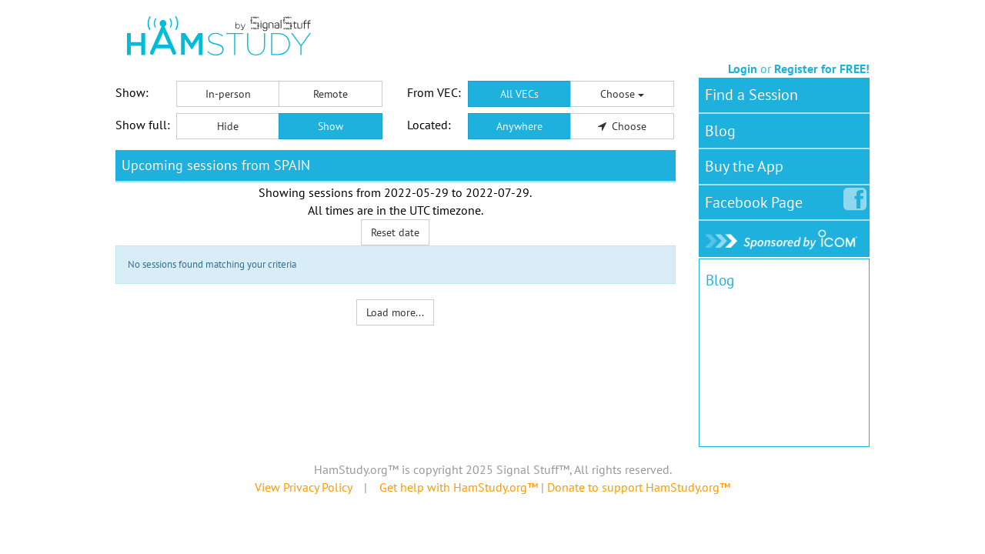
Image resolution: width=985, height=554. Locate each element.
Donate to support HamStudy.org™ (638, 487)
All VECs (519, 94)
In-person (228, 94)
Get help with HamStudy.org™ (458, 487)
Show (330, 126)
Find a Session (751, 95)
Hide (228, 126)
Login (742, 68)
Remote (330, 94)
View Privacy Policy (303, 487)
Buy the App (744, 166)
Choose (622, 94)
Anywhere (519, 126)
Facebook (757, 199)
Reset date (395, 232)
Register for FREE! (822, 68)
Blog (720, 131)
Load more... (395, 312)
